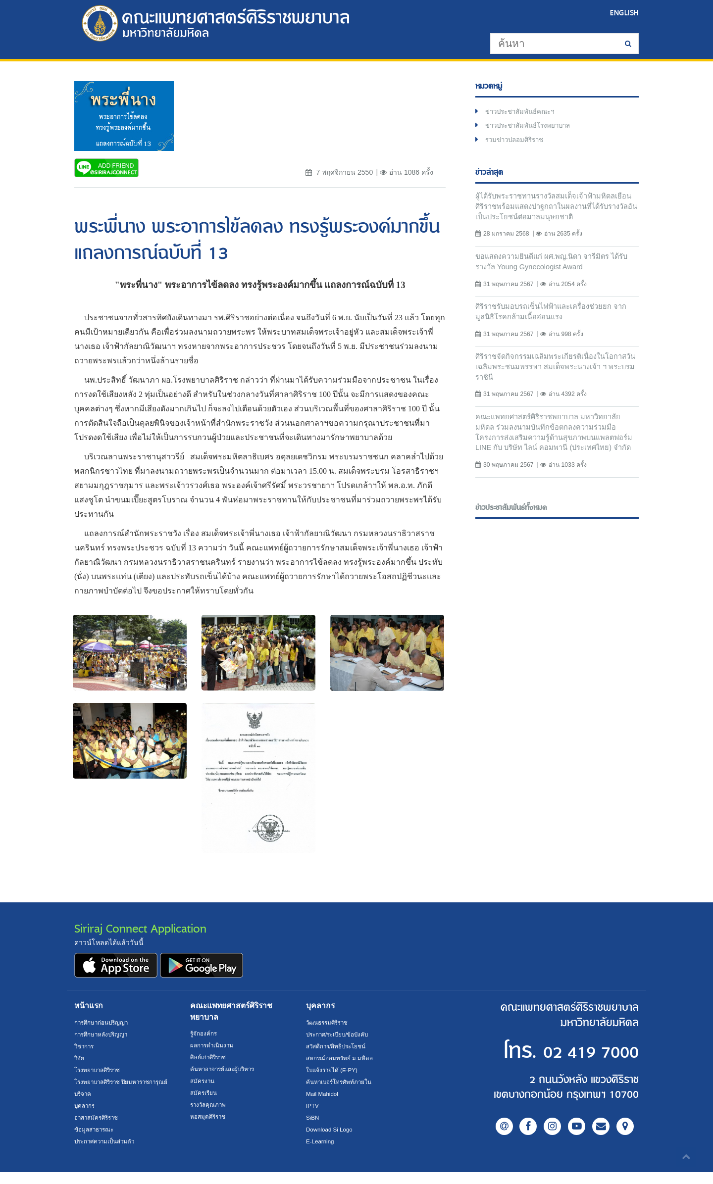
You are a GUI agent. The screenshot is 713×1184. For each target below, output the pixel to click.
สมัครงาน (202, 1081)
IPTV (312, 1105)
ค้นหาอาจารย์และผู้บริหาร (224, 1069)
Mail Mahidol (323, 1093)
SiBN (313, 1117)
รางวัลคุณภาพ (209, 1104)
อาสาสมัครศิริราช (97, 1129)
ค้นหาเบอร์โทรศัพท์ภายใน (340, 1082)
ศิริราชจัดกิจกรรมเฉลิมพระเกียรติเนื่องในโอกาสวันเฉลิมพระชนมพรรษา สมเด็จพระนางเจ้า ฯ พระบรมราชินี (553, 373)
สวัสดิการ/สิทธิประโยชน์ (337, 1046)
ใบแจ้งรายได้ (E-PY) (333, 1070)
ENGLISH (623, 12)
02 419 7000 (578, 1052)
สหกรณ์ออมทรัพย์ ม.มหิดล (340, 1058)
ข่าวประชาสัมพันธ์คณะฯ (523, 112)
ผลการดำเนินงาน (213, 1045)
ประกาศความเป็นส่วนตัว (106, 1153)
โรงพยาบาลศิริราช (99, 1070)
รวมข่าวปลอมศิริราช (517, 142)
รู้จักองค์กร (204, 1033)
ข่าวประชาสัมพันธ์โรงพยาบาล (532, 127)
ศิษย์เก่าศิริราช (209, 1057)
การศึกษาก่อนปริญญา (102, 1022)
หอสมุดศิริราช (208, 1116)
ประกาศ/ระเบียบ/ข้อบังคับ (340, 1034)
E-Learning (321, 1141)
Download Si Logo (330, 1129)
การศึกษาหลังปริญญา (102, 1034)
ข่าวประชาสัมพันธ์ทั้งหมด (512, 528)
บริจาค (83, 1105)
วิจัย (79, 1058)
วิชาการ (85, 1046)
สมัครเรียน (204, 1092)
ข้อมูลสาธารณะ (95, 1141)
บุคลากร (85, 1117)
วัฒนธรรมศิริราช (329, 1022)
